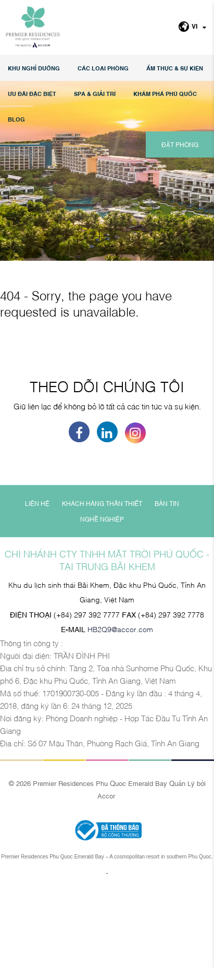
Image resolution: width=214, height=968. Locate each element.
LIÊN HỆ (37, 581)
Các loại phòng (103, 68)
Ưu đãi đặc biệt (32, 94)
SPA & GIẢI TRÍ (95, 94)
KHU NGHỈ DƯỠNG (34, 68)
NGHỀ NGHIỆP (102, 597)
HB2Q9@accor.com (120, 707)
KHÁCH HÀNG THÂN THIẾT (102, 581)
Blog (16, 119)
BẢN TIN (167, 581)
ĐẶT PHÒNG (179, 144)
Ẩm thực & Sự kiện (174, 68)
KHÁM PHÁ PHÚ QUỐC (165, 94)
